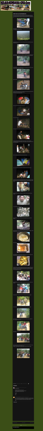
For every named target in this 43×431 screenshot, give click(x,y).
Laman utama (23, 422)
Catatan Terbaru (15, 422)
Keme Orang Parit (17, 387)
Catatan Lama (31, 422)
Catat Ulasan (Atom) (24, 425)
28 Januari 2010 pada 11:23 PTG (22, 387)
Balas (15, 394)
